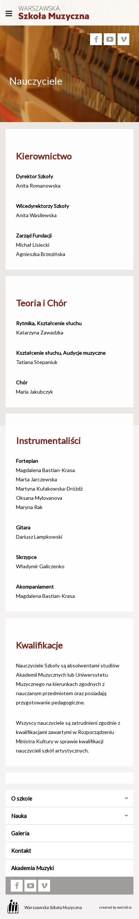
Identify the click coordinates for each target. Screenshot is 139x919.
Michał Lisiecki (32, 245)
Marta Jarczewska (36, 479)
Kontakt (21, 850)
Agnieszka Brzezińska (40, 254)
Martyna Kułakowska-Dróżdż (49, 488)
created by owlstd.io (115, 907)
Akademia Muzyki (32, 868)
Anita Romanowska (38, 185)
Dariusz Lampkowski (39, 536)
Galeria (20, 833)
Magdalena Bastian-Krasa (45, 470)
